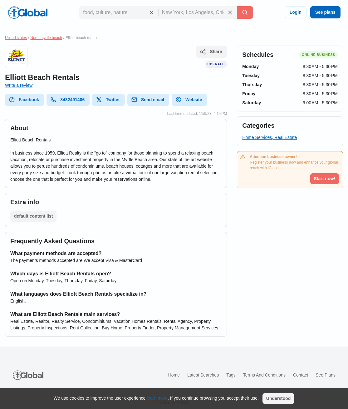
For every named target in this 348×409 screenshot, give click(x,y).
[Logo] (27, 12)
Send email (147, 99)
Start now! (324, 178)
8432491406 (67, 99)
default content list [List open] (33, 216)
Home (174, 374)
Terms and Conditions (264, 374)
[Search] (245, 12)
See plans (325, 12)
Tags (231, 374)
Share (211, 52)
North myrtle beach (46, 38)
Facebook (24, 99)
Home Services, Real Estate (269, 137)
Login (295, 12)
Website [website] (188, 99)
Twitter (108, 99)
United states (16, 38)
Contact (300, 374)
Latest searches (203, 374)
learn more (157, 398)
